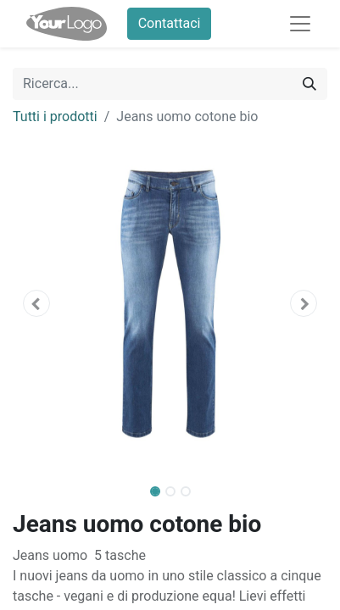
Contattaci (169, 23)
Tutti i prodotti (55, 116)
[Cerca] (309, 84)
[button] (36, 303)
